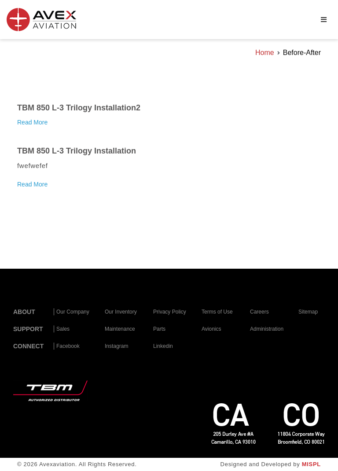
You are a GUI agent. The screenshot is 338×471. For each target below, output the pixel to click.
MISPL (311, 464)
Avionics (211, 329)
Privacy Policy (169, 312)
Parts (159, 329)
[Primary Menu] (323, 20)
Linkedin (163, 346)
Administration (266, 329)
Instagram (116, 346)
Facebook (68, 346)
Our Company (72, 312)
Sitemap (308, 312)
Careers (259, 312)
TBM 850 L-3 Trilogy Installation (76, 150)
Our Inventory (121, 312)
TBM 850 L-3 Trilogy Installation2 (78, 107)
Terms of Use (217, 312)
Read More (32, 122)
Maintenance (120, 329)
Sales (63, 329)
